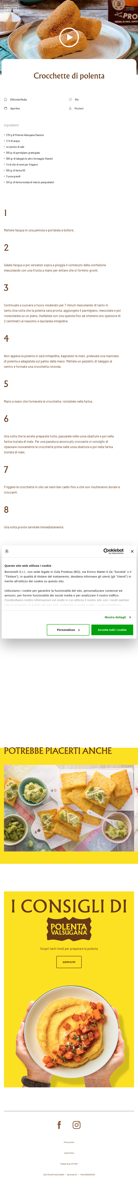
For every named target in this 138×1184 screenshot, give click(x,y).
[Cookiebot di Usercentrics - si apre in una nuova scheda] (106, 551)
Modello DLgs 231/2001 (69, 1164)
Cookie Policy (69, 1153)
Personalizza (68, 629)
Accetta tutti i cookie (112, 629)
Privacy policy (69, 1142)
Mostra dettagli (115, 617)
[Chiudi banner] (132, 551)
